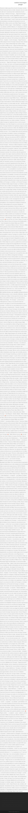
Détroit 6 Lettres (19, 806)
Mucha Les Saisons (15, 804)
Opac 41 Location (20, 796)
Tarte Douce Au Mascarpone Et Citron (13, 802)
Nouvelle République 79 (12, 800)
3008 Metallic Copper (7, 798)
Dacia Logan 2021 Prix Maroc (8, 796)
